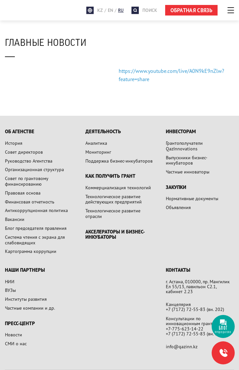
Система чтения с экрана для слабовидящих (35, 239)
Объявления (178, 207)
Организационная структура (34, 169)
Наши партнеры (25, 270)
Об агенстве (19, 132)
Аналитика (96, 143)
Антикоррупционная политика (36, 210)
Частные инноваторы (187, 171)
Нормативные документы (192, 198)
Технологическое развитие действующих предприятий (113, 199)
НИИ (10, 281)
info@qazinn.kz (181, 346)
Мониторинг (98, 152)
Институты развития (26, 299)
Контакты (178, 270)
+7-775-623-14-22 (184, 328)
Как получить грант (110, 176)
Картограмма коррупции (30, 251)
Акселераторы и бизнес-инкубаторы (115, 234)
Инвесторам (181, 132)
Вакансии (14, 219)
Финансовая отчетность (29, 201)
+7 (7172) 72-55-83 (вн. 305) (195, 333)
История (13, 143)
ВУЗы (10, 290)
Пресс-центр (20, 323)
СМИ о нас (16, 343)
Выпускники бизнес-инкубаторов (186, 160)
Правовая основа (23, 193)
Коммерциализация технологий (118, 187)
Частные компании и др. (30, 308)
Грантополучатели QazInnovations (184, 145)
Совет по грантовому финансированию (26, 181)
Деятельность (103, 132)
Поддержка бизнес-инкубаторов (119, 161)
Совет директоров (24, 152)
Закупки (176, 187)
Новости (13, 334)
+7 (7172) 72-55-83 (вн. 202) (195, 309)
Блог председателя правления (36, 228)
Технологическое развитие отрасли (112, 213)
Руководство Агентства (28, 161)
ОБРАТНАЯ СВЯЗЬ (191, 10)
